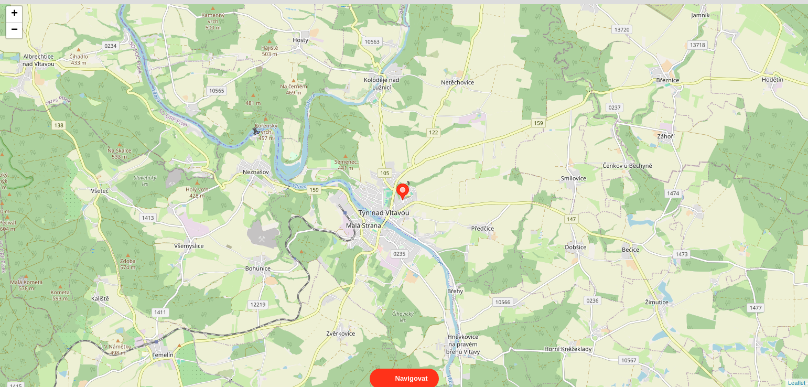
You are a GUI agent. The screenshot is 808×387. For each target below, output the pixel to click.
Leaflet (796, 373)
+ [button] (14, 14)
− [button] (14, 30)
